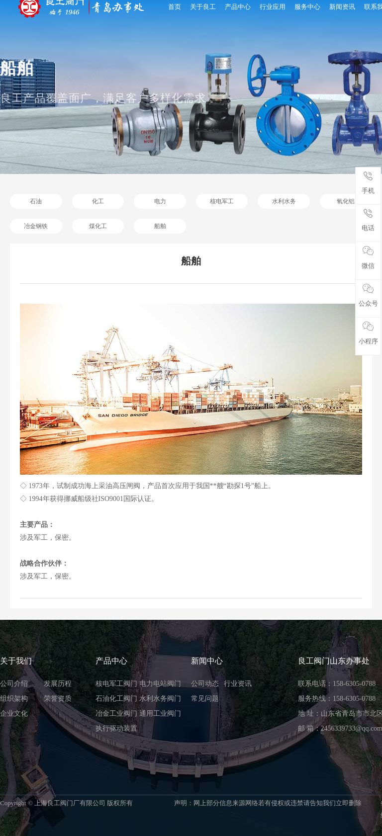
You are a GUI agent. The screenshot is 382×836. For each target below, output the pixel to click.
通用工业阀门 (160, 713)
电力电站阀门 (160, 683)
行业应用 (273, 6)
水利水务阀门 (160, 698)
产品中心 (238, 6)
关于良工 (203, 6)
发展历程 (58, 683)
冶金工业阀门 (116, 713)
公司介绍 (14, 683)
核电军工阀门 (116, 683)
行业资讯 (238, 683)
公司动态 (205, 683)
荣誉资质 (58, 698)
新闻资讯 (342, 6)
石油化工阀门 (116, 698)
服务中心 (307, 6)
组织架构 (14, 698)
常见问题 (205, 698)
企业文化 (14, 713)
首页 (174, 6)
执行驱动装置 (116, 728)
